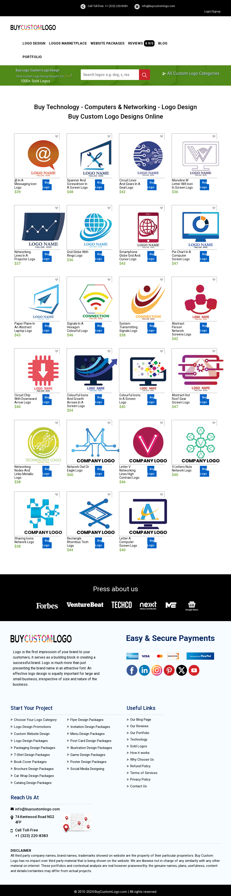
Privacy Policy (140, 779)
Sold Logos (138, 746)
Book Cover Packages (30, 762)
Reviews (141, 43)
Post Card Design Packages (90, 741)
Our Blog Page (140, 720)
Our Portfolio (139, 733)
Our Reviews (139, 726)
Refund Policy (140, 766)
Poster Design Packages (88, 762)
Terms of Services (143, 773)
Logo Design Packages (31, 741)
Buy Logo (45, 185)
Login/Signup (212, 11)
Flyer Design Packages (87, 720)
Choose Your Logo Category (35, 720)
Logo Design (34, 43)
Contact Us (138, 786)
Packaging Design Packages (34, 748)
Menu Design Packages (87, 734)
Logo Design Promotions (32, 727)
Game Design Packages (87, 755)
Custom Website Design (32, 734)
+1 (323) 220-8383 (31, 835)
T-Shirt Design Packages (32, 755)
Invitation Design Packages (90, 727)
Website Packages (107, 43)
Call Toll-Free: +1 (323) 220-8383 (108, 6)
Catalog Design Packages (33, 783)
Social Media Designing (87, 769)
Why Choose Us (142, 760)
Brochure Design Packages (34, 769)
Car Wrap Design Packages (34, 776)
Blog (162, 43)
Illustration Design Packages (91, 748)
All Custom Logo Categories (190, 73)
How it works (140, 753)
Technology (138, 739)
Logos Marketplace (68, 43)
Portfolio (32, 57)
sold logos (41, 81)
